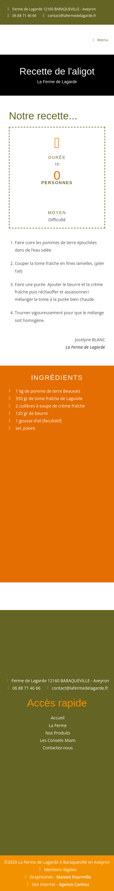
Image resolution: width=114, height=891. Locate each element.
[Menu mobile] (100, 39)
